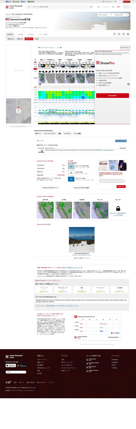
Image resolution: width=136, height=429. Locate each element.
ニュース (106, 7)
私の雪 (39, 373)
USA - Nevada (17, 14)
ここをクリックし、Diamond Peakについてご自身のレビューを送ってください (57, 305)
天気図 (36, 38)
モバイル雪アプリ (67, 365)
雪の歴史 (30, 34)
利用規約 (8, 390)
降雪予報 (10, 34)
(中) (20, 38)
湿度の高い (35, 100)
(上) (11, 38)
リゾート (8, 14)
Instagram (115, 362)
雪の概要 (40, 365)
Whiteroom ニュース (43, 368)
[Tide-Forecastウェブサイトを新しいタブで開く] (24, 2)
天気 (99, 7)
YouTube (114, 368)
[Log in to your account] (126, 6)
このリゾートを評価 (41, 309)
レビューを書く (54, 309)
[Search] (91, 7)
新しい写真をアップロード (82, 258)
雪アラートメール (67, 362)
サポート (21, 382)
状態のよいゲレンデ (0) (46, 179)
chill (35, 97)
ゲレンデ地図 (77, 133)
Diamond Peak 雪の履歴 (81, 188)
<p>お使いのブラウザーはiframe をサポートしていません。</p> (97, 328)
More (36, 78)
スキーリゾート (42, 359)
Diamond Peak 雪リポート (51, 188)
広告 (15, 382)
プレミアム (126, 1)
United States (55, 274)
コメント (51, 382)
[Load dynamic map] (18, 111)
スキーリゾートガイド (49, 133)
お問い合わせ (30, 382)
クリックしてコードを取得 (47, 334)
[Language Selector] (16, 372)
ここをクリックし (42, 276)
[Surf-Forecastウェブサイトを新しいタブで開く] (9, 2)
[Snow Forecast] (14, 7)
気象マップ (40, 362)
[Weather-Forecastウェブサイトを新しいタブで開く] (31, 2)
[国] (105, 14)
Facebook (115, 359)
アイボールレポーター (68, 368)
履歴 (60, 133)
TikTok (114, 365)
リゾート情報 (43, 34)
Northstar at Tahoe (108, 150)
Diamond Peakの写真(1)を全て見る (82, 255)
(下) (29, 38)
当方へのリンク (41, 382)
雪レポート (38, 133)
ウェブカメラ (67, 133)
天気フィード (65, 370)
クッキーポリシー (30, 390)
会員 (62, 359)
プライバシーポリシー (18, 390)
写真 (113, 7)
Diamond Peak (27, 14)
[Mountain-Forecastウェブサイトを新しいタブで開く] (16, 2)
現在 (20, 34)
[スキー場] (121, 14)
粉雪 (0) (63, 267)
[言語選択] (117, 2)
